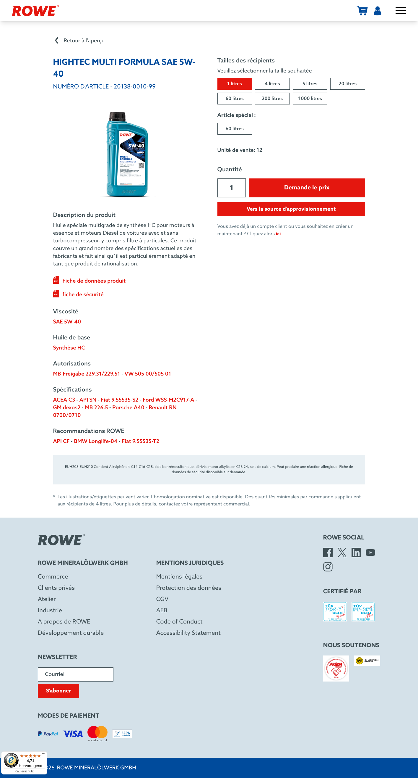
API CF (61, 441)
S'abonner (58, 691)
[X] (342, 552)
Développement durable (71, 633)
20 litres (348, 84)
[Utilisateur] (377, 10)
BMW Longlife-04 (95, 441)
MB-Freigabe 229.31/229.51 (86, 374)
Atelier (47, 599)
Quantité (229, 169)
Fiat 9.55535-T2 (140, 441)
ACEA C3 (64, 400)
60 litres (234, 99)
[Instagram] (328, 566)
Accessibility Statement (188, 633)
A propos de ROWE (64, 622)
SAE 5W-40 (67, 322)
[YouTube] (370, 552)
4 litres (272, 84)
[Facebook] (328, 552)
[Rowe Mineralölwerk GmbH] (35, 10)
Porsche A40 (128, 408)
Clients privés (56, 588)
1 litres (234, 84)
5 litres (310, 84)
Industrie (50, 610)
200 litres (272, 99)
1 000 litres (310, 99)
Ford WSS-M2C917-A (168, 400)
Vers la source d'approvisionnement (291, 209)
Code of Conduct (179, 622)
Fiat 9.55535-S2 (119, 400)
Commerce (53, 577)
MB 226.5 (96, 408)
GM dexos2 (67, 408)
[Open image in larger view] (127, 154)
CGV (162, 599)
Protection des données (189, 588)
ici (278, 234)
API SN (88, 400)
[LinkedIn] (356, 552)
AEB (161, 610)
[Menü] (43, 754)
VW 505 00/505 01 (148, 374)
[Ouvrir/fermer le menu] (401, 10)
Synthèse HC (69, 348)
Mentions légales (179, 577)
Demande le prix (306, 187)
